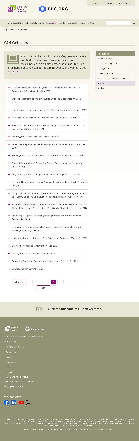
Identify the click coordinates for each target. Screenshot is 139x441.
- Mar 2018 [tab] (49, 146)
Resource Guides (107, 73)
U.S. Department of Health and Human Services (107, 419)
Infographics (105, 68)
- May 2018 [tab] (48, 127)
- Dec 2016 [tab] (46, 217)
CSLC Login (123, 3)
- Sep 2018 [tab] (48, 100)
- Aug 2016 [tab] (33, 253)
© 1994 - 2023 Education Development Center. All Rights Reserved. (25, 336)
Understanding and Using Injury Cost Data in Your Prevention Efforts (44, 238)
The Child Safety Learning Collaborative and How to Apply (39, 117)
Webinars (104, 83)
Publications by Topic (108, 63)
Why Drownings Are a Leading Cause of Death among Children (41, 174)
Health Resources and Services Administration (60, 419)
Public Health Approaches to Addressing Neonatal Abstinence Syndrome (46, 144)
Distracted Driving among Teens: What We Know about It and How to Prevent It (49, 182)
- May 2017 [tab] (49, 184)
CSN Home (8, 30)
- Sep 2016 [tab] (34, 245)
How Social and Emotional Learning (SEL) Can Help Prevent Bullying (44, 110)
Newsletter (72, 23)
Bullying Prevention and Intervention (29, 245)
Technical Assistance (13, 23)
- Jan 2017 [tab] (49, 206)
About (95, 3)
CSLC (82, 23)
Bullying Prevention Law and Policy (28, 253)
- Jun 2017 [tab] (46, 174)
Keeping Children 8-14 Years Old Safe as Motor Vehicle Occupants (43, 155)
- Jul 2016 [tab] (29, 268)
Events (62, 23)
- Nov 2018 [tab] (46, 89)
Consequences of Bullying (24, 268)
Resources (51, 23)
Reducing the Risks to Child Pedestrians (30, 136)
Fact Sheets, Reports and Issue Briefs (115, 78)
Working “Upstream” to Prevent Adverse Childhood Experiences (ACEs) (45, 98)
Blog (102, 88)
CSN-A (91, 23)
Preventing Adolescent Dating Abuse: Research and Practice (40, 261)
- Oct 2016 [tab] (46, 229)
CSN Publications (107, 58)
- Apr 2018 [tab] (35, 136)
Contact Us (108, 3)
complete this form (15, 386)
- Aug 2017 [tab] (47, 165)
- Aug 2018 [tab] (49, 110)
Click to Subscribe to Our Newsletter (75, 309)
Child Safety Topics (35, 23)
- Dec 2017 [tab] (48, 155)
